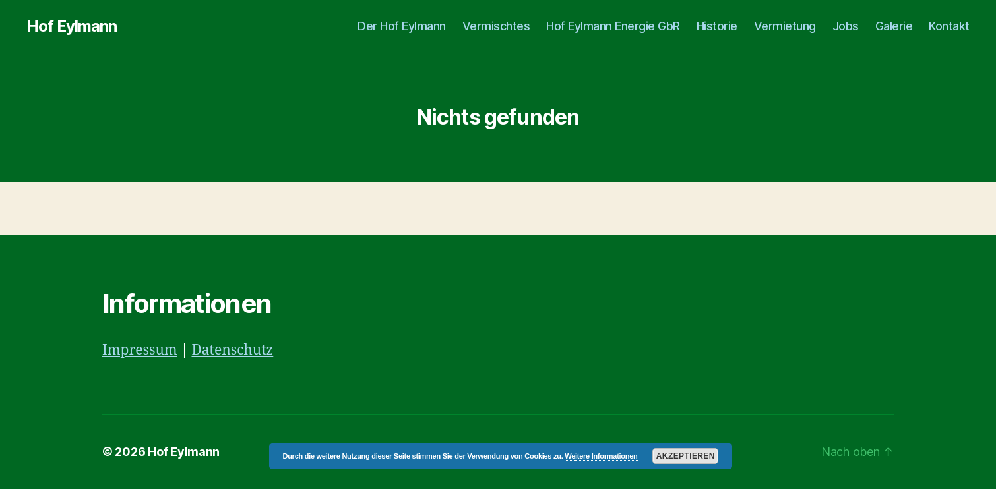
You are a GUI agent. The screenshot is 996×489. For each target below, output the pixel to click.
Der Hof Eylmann (402, 26)
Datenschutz (232, 350)
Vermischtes (496, 26)
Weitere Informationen (601, 456)
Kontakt (949, 26)
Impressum (139, 350)
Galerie (894, 26)
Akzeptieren (685, 456)
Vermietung (785, 26)
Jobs (845, 26)
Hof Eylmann (71, 26)
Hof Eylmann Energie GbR (613, 26)
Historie (717, 26)
